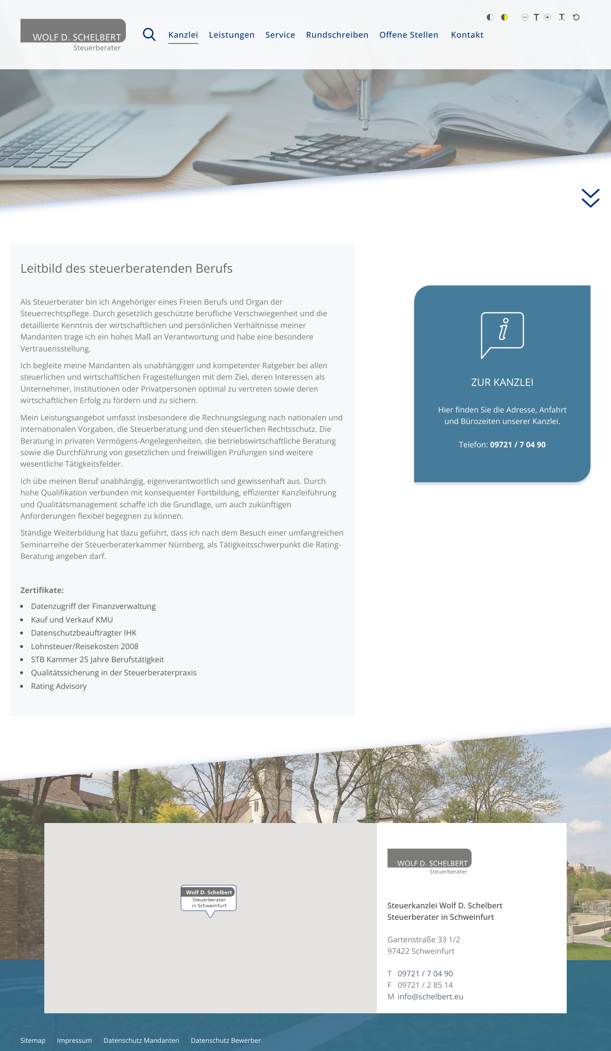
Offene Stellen (408, 34)
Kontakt (467, 34)
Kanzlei (183, 34)
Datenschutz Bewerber (226, 1040)
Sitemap (33, 1040)
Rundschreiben (337, 34)
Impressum (74, 1040)
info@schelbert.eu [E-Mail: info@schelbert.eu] (430, 996)
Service (280, 34)
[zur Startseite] (73, 35)
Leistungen (232, 34)
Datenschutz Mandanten (142, 1040)
